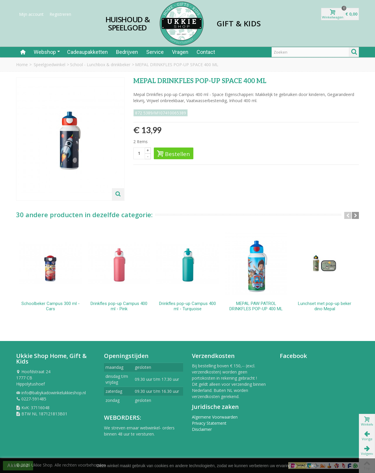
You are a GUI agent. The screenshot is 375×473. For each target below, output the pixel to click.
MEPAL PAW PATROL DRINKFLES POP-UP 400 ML (256, 306)
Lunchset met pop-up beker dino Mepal (324, 306)
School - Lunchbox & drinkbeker (100, 64)
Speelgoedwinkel (49, 64)
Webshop (47, 52)
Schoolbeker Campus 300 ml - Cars (50, 306)
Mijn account (31, 14)
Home (22, 64)
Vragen (180, 52)
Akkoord (18, 465)
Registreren (60, 14)
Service (155, 52)
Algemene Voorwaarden (215, 417)
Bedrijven (127, 52)
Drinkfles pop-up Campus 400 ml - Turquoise (187, 306)
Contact (206, 52)
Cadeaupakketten (87, 52)
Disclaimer (202, 429)
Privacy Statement (209, 423)
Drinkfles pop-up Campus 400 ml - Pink (119, 306)
